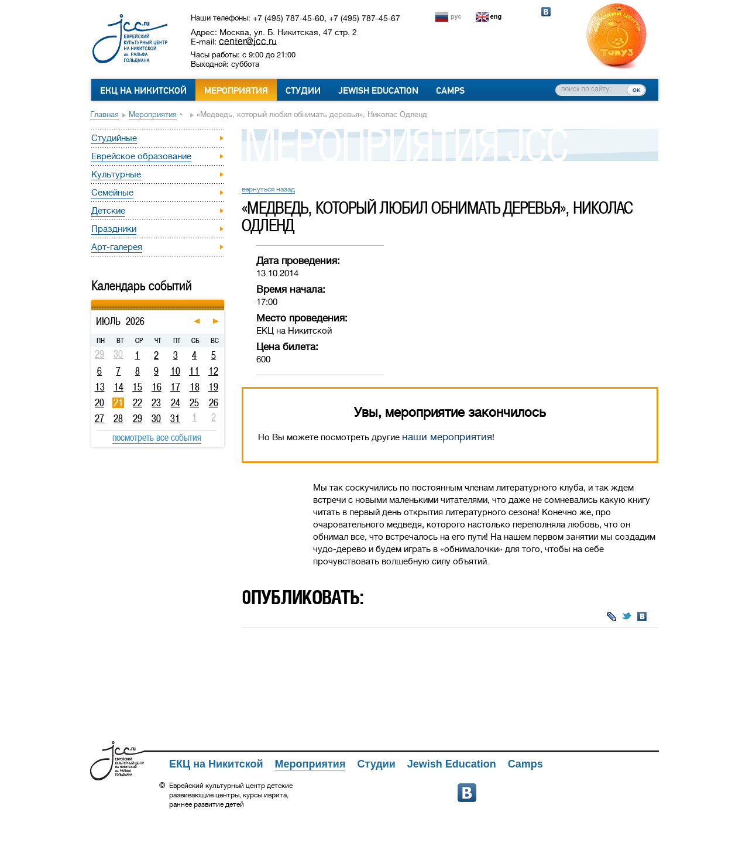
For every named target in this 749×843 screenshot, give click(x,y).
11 (194, 371)
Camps (450, 91)
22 (137, 402)
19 (213, 387)
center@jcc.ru (248, 41)
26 (213, 402)
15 (137, 387)
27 (99, 418)
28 (118, 418)
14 (118, 387)
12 (213, 371)
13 (100, 387)
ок (636, 89)
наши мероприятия (447, 437)
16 (157, 387)
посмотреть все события (156, 437)
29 (137, 418)
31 (175, 418)
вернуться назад (268, 189)
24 (175, 402)
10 (175, 371)
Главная (104, 114)
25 (194, 402)
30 (156, 418)
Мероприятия (236, 91)
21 (118, 402)
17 (175, 387)
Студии (303, 91)
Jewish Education (378, 91)
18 (195, 387)
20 (99, 402)
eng (496, 16)
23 (156, 402)
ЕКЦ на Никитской (143, 91)
